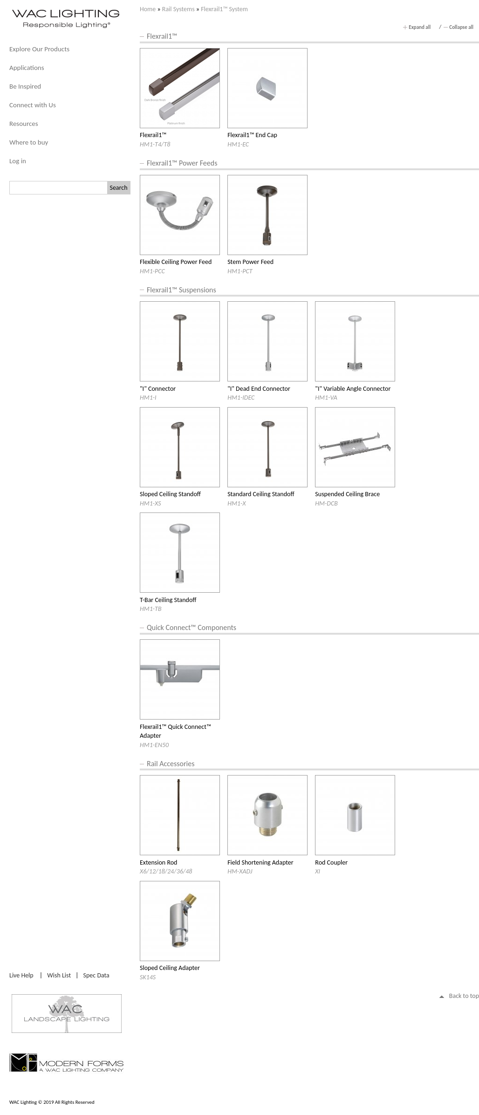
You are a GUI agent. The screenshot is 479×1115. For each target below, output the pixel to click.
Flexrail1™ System (224, 9)
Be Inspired (25, 86)
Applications (26, 67)
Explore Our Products (39, 49)
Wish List (59, 975)
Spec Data (96, 975)
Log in (17, 161)
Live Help (21, 975)
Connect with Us (32, 105)
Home (148, 9)
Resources (23, 123)
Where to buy (28, 142)
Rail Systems (178, 9)
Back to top (464, 996)
